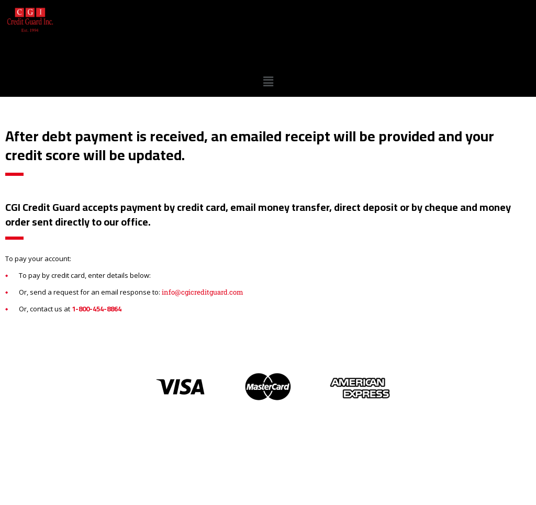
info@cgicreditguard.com (202, 292)
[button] (268, 82)
